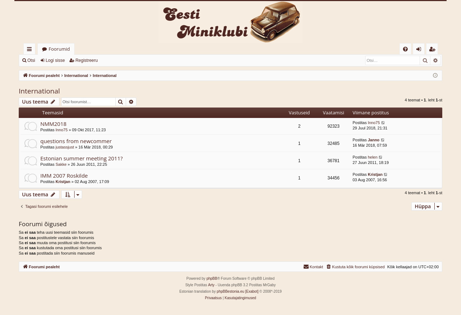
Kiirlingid (31, 50)
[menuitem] (405, 49)
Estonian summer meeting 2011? (81, 158)
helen (372, 157)
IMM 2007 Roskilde (64, 175)
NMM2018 (53, 123)
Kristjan (62, 181)
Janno (373, 140)
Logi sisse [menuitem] (420, 50)
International (39, 91)
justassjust (64, 147)
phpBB (211, 278)
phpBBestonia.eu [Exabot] (238, 291)
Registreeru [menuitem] (434, 50)
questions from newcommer (76, 141)
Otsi (31, 60)
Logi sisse (55, 60)
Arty (211, 285)
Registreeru (86, 60)
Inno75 (61, 130)
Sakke (61, 164)
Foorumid (59, 49)
